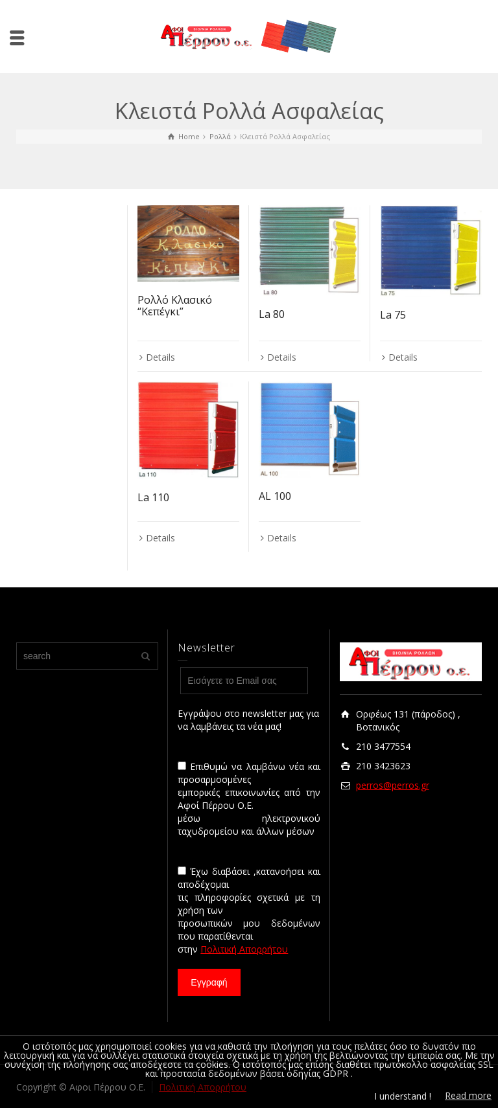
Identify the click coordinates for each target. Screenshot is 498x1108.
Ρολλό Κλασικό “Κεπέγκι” (174, 306)
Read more (468, 1095)
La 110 (153, 497)
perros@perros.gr (392, 785)
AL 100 (275, 496)
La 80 (272, 314)
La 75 (393, 315)
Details (160, 357)
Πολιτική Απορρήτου (244, 949)
